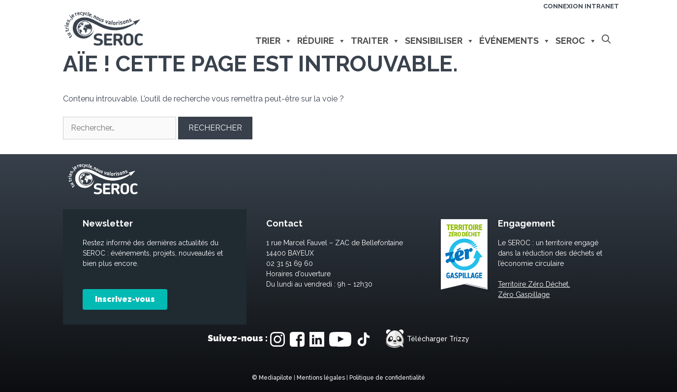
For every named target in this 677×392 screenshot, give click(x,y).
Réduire (321, 41)
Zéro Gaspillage (524, 294)
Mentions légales (321, 377)
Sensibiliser (439, 41)
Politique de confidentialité (387, 377)
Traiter (375, 41)
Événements (515, 41)
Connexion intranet (581, 6)
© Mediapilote (272, 377)
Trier (273, 41)
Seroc (576, 41)
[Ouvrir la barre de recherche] (606, 39)
